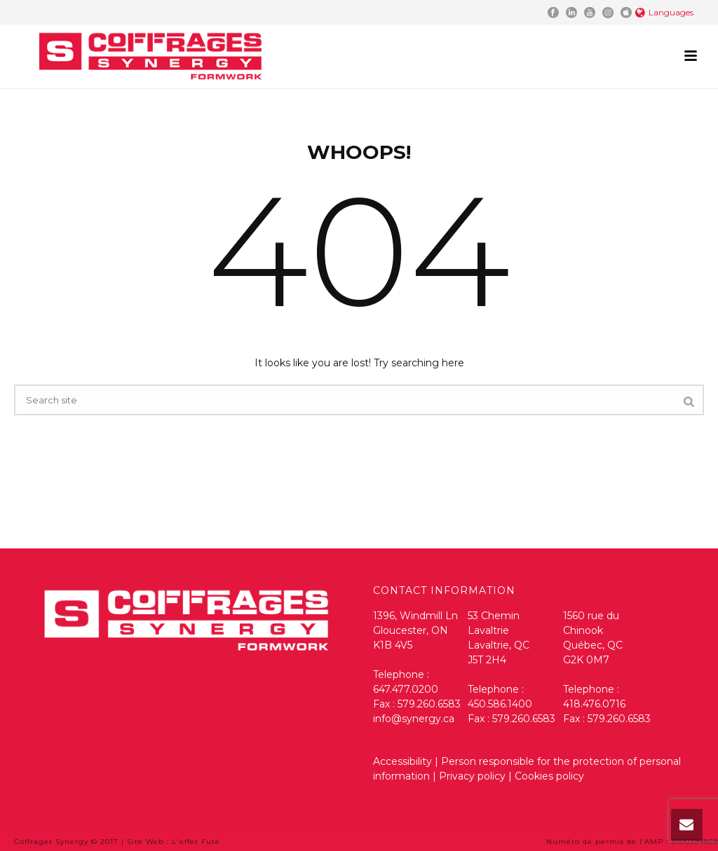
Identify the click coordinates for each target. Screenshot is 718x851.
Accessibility (402, 761)
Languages (664, 12)
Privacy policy (473, 776)
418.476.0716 (594, 704)
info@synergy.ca (413, 718)
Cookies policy (549, 776)
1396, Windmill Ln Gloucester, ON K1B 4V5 (415, 630)
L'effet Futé (196, 841)
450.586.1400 (500, 704)
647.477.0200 (405, 689)
